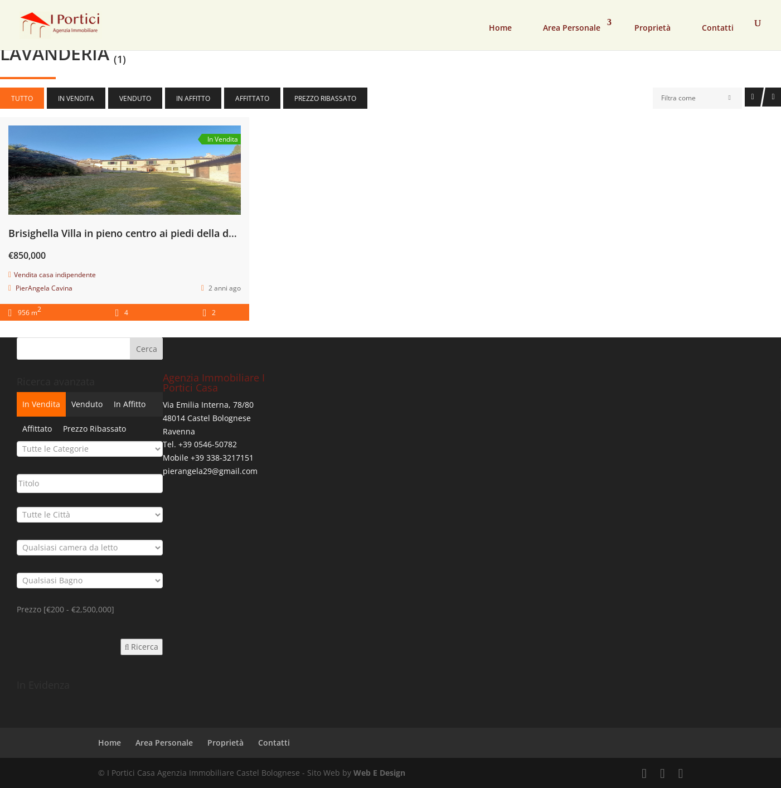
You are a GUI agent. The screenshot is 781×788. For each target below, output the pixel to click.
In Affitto (193, 98)
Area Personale (571, 27)
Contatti (718, 27)
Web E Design (379, 772)
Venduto (135, 98)
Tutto (22, 98)
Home (500, 27)
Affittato (252, 98)
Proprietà (652, 27)
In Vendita (76, 98)
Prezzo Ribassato (325, 98)
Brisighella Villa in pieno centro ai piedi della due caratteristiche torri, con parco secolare (220, 233)
